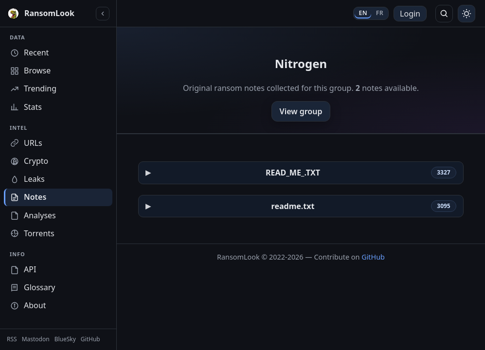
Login (410, 13)
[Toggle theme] (466, 13)
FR (379, 13)
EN (363, 13)
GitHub (373, 257)
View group (301, 111)
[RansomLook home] (49, 13)
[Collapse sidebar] (102, 13)
